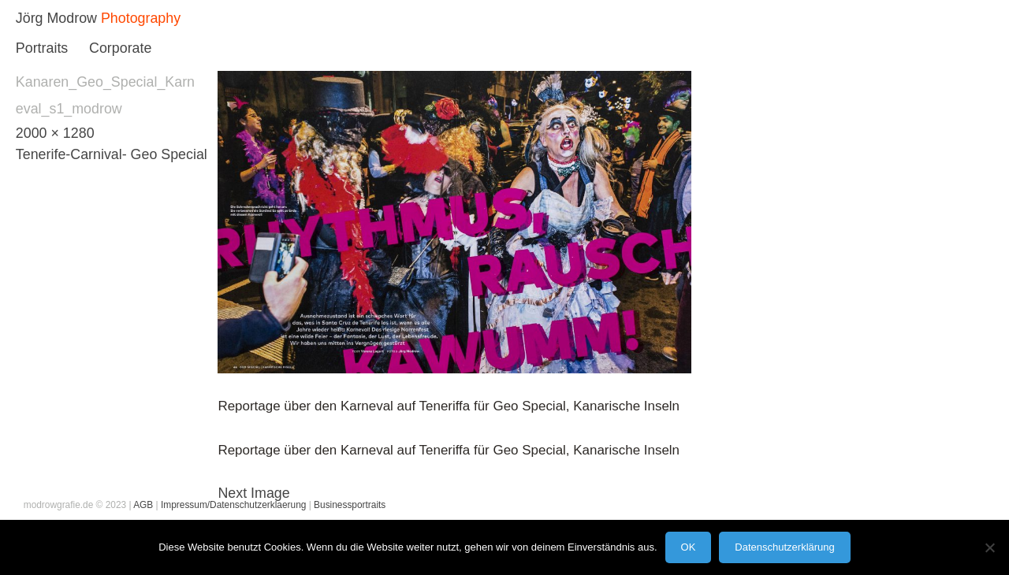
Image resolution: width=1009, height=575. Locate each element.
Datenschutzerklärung (784, 547)
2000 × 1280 (55, 133)
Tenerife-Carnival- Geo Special (111, 154)
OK (688, 547)
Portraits (42, 48)
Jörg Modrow (56, 18)
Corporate (120, 48)
